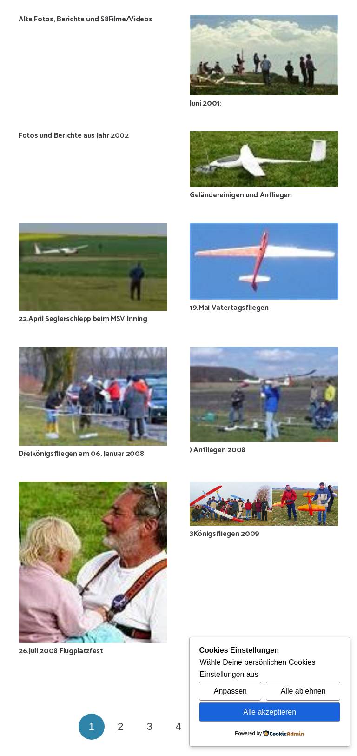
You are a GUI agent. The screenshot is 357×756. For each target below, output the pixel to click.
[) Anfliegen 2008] (264, 394)
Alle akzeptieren (269, 712)
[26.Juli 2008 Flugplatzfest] (93, 562)
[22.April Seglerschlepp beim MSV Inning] (93, 267)
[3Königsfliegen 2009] (264, 504)
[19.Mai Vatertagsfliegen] (264, 261)
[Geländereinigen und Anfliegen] (264, 159)
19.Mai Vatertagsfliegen (229, 307)
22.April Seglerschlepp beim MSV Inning (83, 319)
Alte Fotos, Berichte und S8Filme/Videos (85, 19)
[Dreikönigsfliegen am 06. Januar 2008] (93, 396)
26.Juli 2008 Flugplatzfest (61, 651)
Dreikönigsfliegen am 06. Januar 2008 (81, 454)
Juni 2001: (205, 103)
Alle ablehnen (303, 691)
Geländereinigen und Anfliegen (241, 195)
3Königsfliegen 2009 (224, 534)
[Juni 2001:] (264, 55)
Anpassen (230, 691)
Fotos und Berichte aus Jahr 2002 (74, 135)
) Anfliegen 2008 (217, 450)
